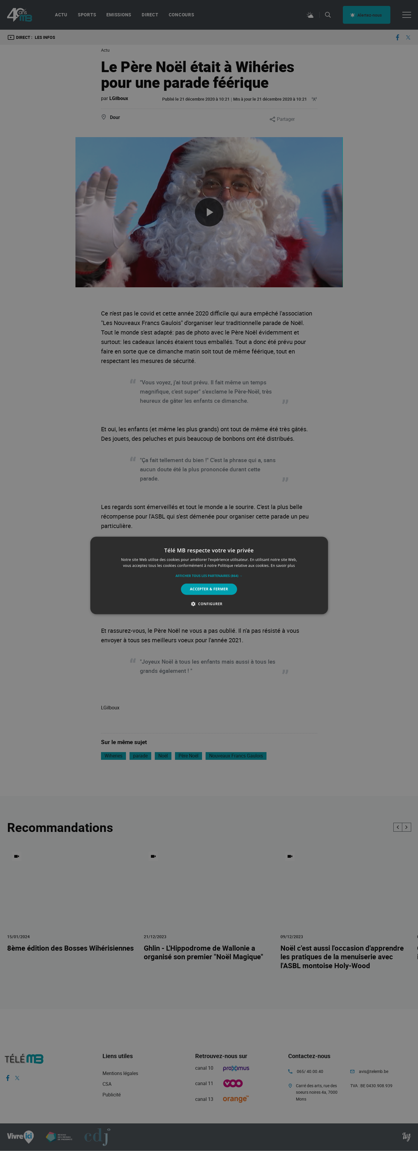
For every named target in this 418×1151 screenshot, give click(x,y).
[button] (209, 575)
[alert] (209, 575)
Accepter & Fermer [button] (209, 589)
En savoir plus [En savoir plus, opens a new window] (283, 565)
